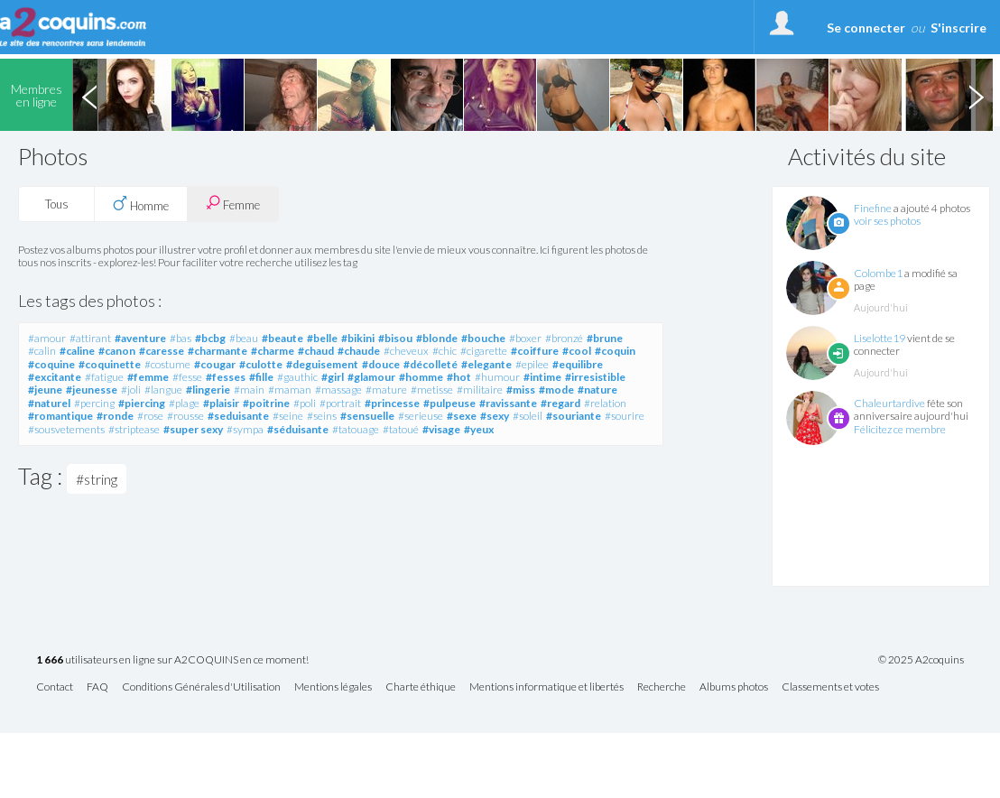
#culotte (260, 364)
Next (975, 95)
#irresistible (595, 377)
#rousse (185, 415)
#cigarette (483, 350)
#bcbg (210, 338)
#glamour (371, 377)
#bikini (358, 338)
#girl (332, 377)
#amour (47, 338)
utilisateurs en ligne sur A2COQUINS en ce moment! (172, 660)
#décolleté (430, 364)
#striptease (134, 429)
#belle (322, 338)
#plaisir (221, 403)
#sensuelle (367, 415)
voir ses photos (887, 220)
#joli (131, 389)
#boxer (525, 338)
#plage (184, 403)
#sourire (624, 415)
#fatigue (104, 377)
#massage (338, 389)
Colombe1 (878, 273)
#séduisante (298, 429)
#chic (444, 350)
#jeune (45, 389)
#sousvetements (66, 429)
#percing (94, 403)
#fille (261, 377)
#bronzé (564, 338)
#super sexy (193, 429)
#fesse (187, 377)
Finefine (873, 208)
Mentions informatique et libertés (546, 687)
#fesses (225, 377)
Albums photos (733, 687)
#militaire (480, 389)
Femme (233, 203)
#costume (167, 364)
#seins (322, 415)
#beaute (282, 338)
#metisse (432, 389)
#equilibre (577, 364)
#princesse (392, 403)
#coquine (51, 364)
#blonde (437, 338)
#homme (421, 377)
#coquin (615, 350)
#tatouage (355, 429)
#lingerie (208, 389)
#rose (150, 415)
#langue (163, 389)
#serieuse (420, 415)
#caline (77, 350)
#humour (497, 377)
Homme (141, 204)
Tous (57, 204)
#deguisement (322, 364)
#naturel (49, 403)
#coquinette (110, 364)
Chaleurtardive (889, 403)
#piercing (141, 403)
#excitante (54, 377)
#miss (520, 389)
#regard (560, 403)
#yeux (479, 429)
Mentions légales (333, 687)
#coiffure (535, 350)
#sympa (245, 429)
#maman (289, 389)
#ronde (115, 415)
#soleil (527, 415)
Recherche (661, 687)
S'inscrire (958, 27)
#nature (597, 389)
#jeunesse (91, 389)
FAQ (97, 687)
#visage (441, 429)
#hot (459, 377)
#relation (605, 403)
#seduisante (238, 415)
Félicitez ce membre (900, 429)
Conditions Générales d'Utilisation (201, 687)
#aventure (140, 338)
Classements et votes (830, 687)
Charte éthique (420, 687)
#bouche (483, 338)
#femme (148, 377)
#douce (381, 364)
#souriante (573, 415)
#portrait (340, 403)
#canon (116, 350)
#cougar (215, 364)
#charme (272, 350)
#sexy (494, 415)
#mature (386, 389)
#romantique (60, 415)
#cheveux (406, 350)
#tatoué (401, 429)
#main (249, 389)
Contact (54, 687)
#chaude (359, 350)
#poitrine (266, 403)
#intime (542, 377)
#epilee (532, 364)
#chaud (316, 350)
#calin (42, 350)
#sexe (462, 415)
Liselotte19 (879, 338)
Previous (89, 95)
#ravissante (508, 403)
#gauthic (297, 377)
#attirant (90, 338)
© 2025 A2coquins (921, 659)
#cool (576, 350)
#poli (304, 403)
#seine (288, 415)
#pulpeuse (449, 403)
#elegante (486, 364)
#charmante (217, 350)
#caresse (161, 350)
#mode (556, 389)
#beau (243, 338)
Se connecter (866, 27)
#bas (180, 338)
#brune (605, 338)
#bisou (395, 338)
